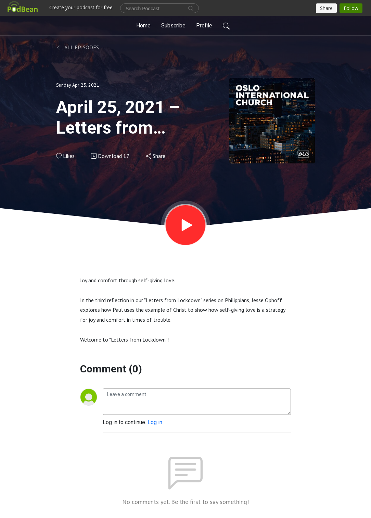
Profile (204, 25)
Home (143, 25)
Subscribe (173, 25)
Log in (155, 422)
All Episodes (77, 47)
